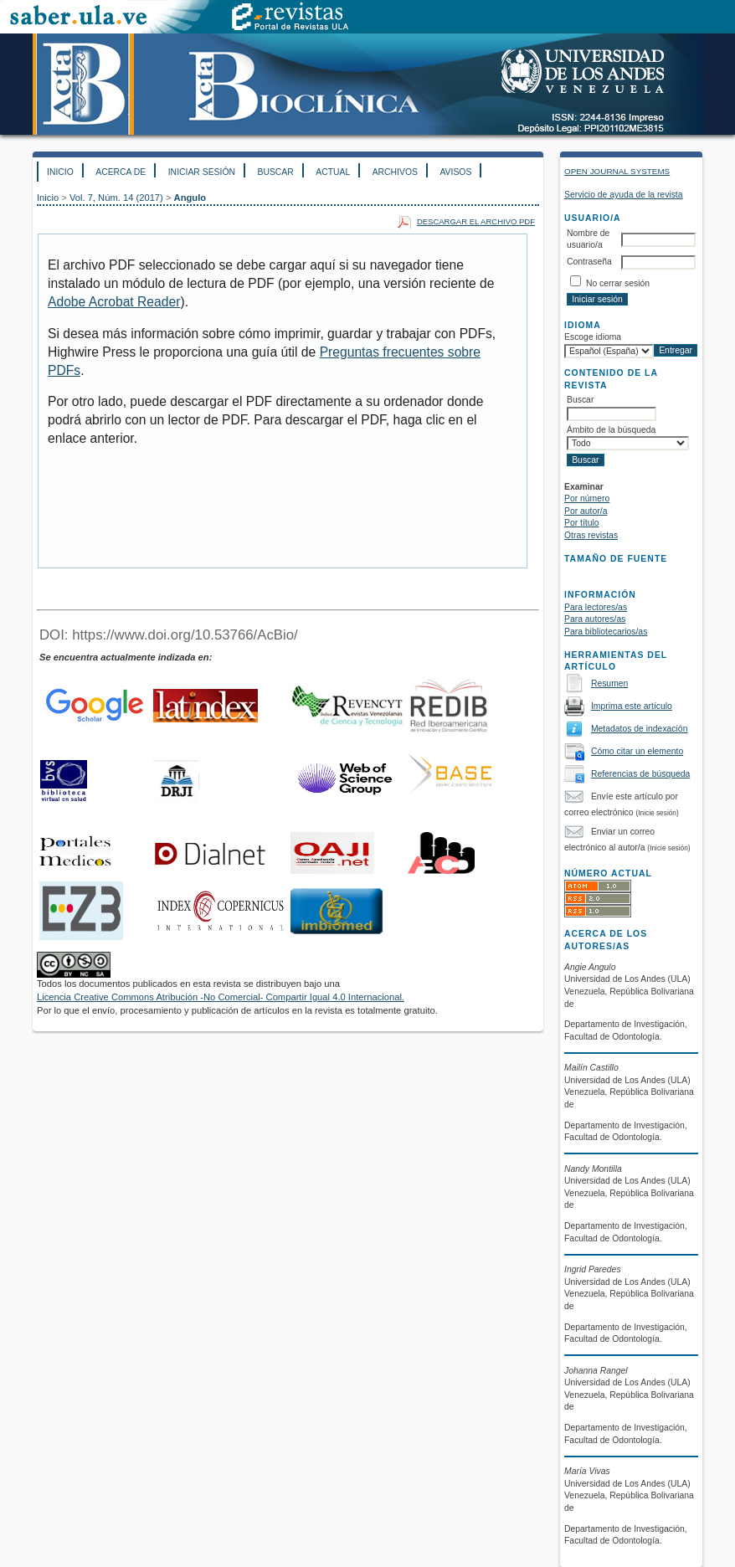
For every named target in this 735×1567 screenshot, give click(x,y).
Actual (333, 172)
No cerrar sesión (618, 283)
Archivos (395, 172)
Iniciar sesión (201, 172)
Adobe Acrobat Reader (114, 302)
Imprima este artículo (631, 706)
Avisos (455, 172)
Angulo (190, 198)
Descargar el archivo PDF (476, 221)
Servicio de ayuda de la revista (623, 194)
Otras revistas (591, 535)
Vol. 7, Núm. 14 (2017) (116, 198)
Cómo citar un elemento (637, 751)
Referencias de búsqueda (640, 773)
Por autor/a (585, 511)
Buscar (275, 172)
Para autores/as (594, 619)
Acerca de (120, 172)
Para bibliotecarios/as (605, 631)
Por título (581, 522)
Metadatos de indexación (639, 728)
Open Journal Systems (617, 171)
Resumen (609, 683)
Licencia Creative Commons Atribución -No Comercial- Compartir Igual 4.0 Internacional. (220, 997)
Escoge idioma (592, 337)
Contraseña (589, 261)
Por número (586, 498)
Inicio (60, 172)
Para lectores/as (595, 607)
